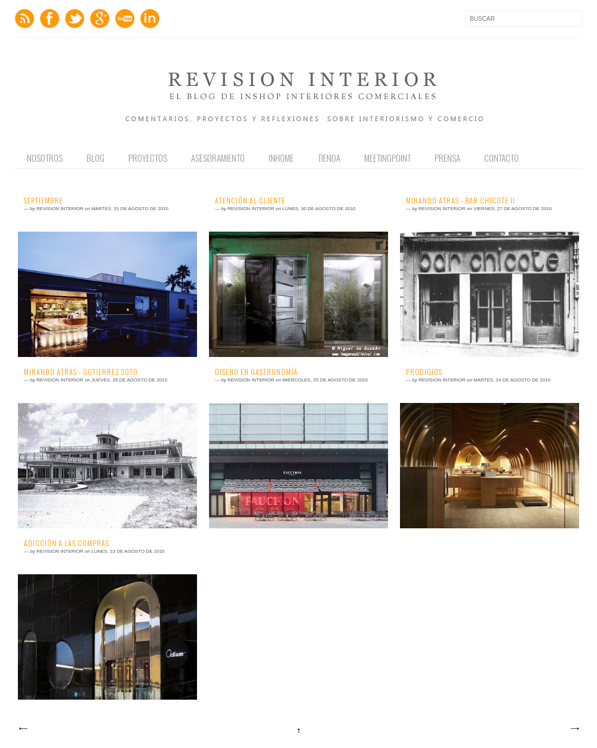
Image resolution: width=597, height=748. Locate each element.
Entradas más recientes (22, 729)
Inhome (281, 157)
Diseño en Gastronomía (256, 372)
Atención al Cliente (250, 200)
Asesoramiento (218, 157)
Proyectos (147, 157)
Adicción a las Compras (66, 543)
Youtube (124, 18)
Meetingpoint (387, 157)
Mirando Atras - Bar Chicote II (460, 200)
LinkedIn (149, 18)
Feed (24, 18)
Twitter (74, 18)
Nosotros (45, 157)
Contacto (501, 157)
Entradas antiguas (574, 729)
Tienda (329, 157)
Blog (95, 157)
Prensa (447, 157)
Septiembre (43, 200)
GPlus (99, 18)
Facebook (49, 18)
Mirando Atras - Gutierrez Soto (81, 372)
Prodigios (424, 372)
